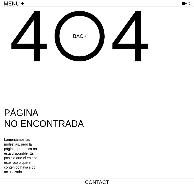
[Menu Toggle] (14, 4)
